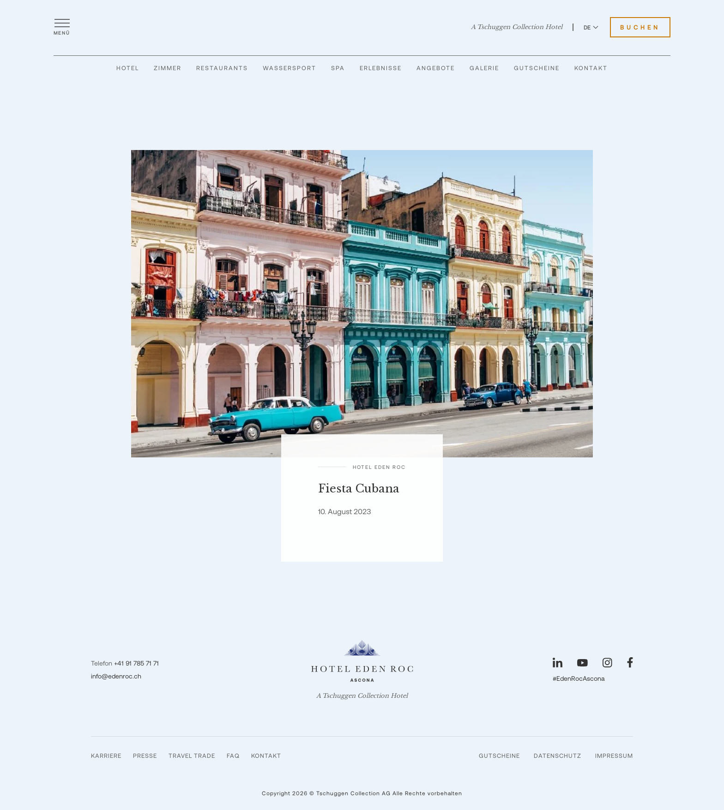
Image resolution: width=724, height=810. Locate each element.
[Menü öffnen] (62, 27)
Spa (338, 68)
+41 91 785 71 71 (136, 663)
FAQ (233, 755)
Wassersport (289, 68)
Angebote (435, 68)
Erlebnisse (381, 68)
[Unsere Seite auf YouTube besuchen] (582, 662)
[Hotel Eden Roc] (362, 27)
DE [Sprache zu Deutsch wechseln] (591, 27)
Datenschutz (557, 755)
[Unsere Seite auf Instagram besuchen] (607, 662)
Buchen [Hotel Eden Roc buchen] (640, 27)
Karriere (106, 755)
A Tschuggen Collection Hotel (516, 27)
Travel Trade (192, 755)
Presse (145, 755)
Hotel (127, 68)
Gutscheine (537, 68)
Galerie (484, 68)
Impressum (614, 755)
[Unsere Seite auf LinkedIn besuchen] (557, 662)
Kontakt (591, 68)
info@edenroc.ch (116, 676)
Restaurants (222, 68)
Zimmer (167, 68)
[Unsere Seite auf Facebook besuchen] (630, 662)
